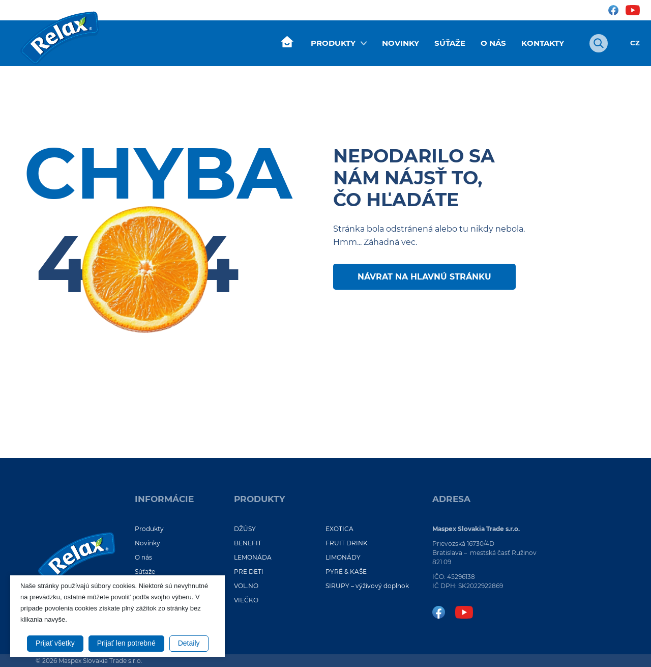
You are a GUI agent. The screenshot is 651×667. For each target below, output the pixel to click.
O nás (493, 43)
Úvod (286, 42)
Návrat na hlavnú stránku (424, 277)
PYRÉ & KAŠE (346, 571)
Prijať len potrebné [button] (126, 643)
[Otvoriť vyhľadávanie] (598, 43)
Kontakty (542, 43)
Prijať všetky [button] (55, 643)
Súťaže (449, 43)
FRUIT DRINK (347, 543)
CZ (635, 43)
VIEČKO (246, 600)
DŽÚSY (245, 529)
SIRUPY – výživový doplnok (367, 586)
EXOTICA (339, 529)
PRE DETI (248, 571)
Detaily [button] (189, 643)
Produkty (333, 43)
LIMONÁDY (343, 557)
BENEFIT (247, 543)
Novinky (400, 43)
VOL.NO (246, 586)
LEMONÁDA (253, 557)
